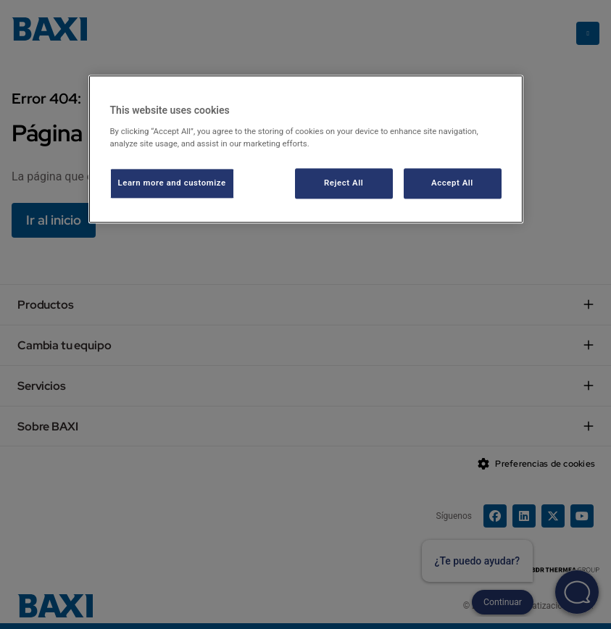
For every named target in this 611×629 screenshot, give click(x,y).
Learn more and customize (172, 183)
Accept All (452, 183)
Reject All (343, 183)
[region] (305, 149)
